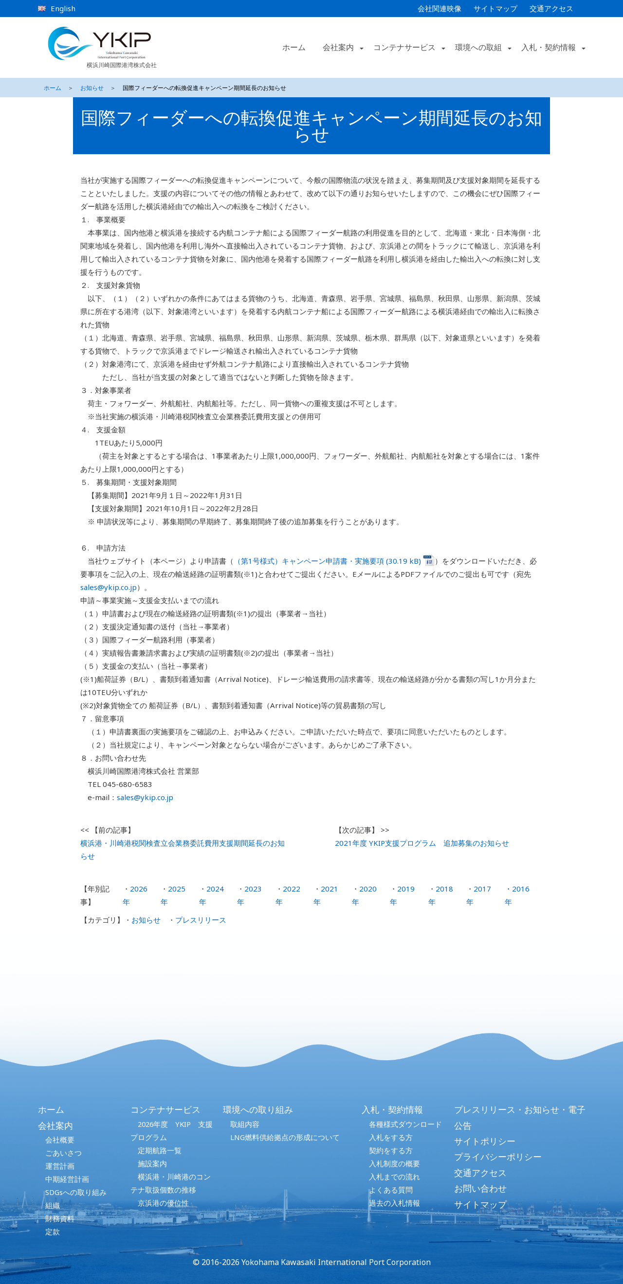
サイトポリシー (484, 1141)
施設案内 (152, 1163)
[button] (361, 47)
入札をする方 (391, 1137)
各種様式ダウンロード (405, 1124)
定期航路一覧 (160, 1150)
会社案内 (55, 1125)
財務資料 (59, 1218)
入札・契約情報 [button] (548, 47)
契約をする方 (391, 1150)
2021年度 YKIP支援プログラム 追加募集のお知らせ (422, 843)
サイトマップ (495, 8)
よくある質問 (391, 1190)
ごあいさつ (63, 1153)
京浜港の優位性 (163, 1203)
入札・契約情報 (392, 1109)
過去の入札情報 (394, 1203)
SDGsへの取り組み (76, 1192)
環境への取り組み (258, 1109)
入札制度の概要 (394, 1163)
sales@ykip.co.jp (108, 587)
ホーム (294, 47)
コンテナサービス (165, 1109)
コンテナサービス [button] (404, 47)
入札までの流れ (394, 1176)
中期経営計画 (67, 1179)
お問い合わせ (480, 1188)
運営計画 (59, 1166)
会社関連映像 (439, 8)
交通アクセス (551, 8)
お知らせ (92, 88)
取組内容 (244, 1124)
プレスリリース (200, 920)
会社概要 (59, 1139)
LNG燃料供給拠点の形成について (285, 1137)
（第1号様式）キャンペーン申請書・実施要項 (310, 561)
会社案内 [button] (338, 47)
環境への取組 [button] (478, 47)
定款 (52, 1231)
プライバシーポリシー (498, 1156)
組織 (52, 1205)
